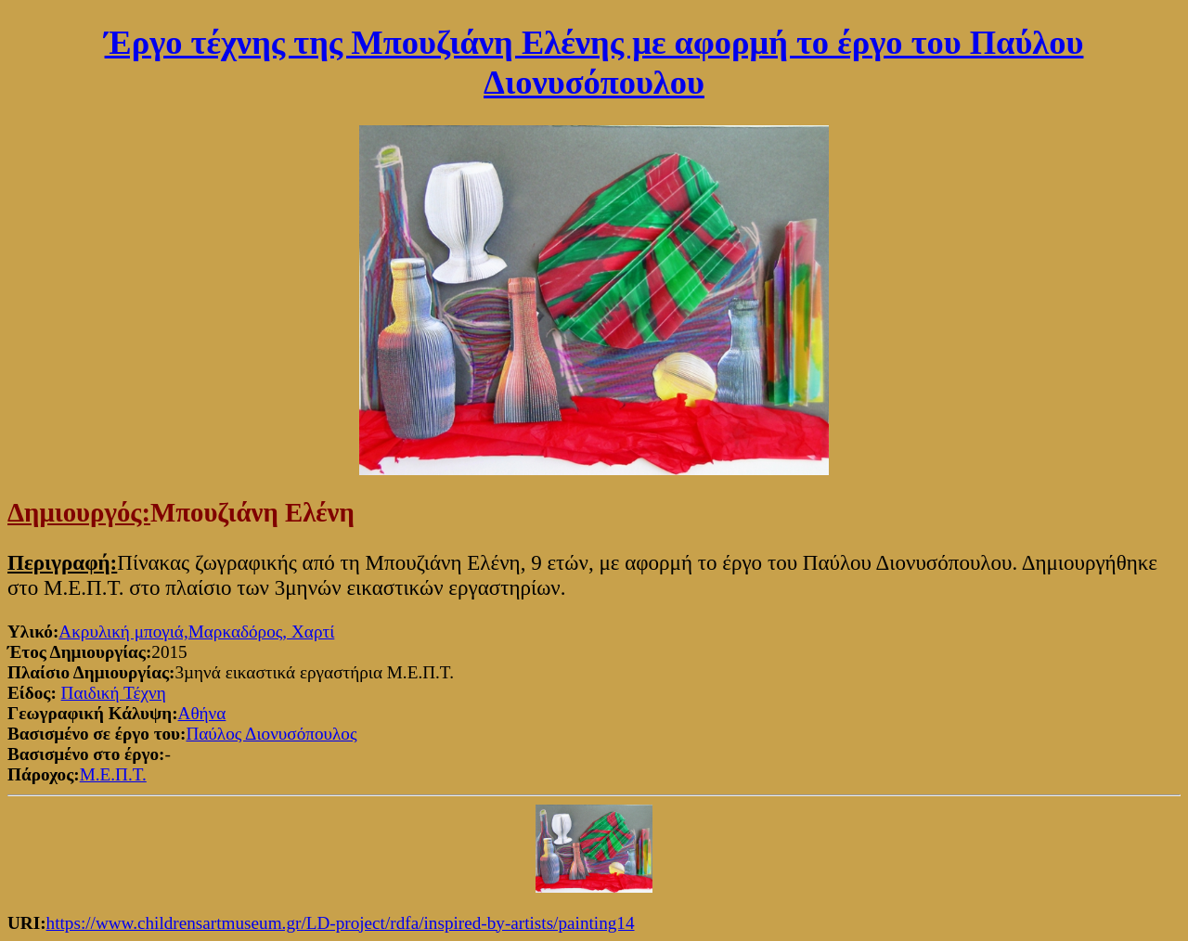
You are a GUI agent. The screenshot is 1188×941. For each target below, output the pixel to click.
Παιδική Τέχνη (113, 693)
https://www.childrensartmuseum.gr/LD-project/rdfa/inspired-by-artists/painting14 (340, 923)
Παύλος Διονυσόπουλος (271, 733)
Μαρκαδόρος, (239, 631)
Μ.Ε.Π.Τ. (113, 774)
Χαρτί (312, 631)
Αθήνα (202, 713)
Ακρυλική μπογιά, (122, 631)
